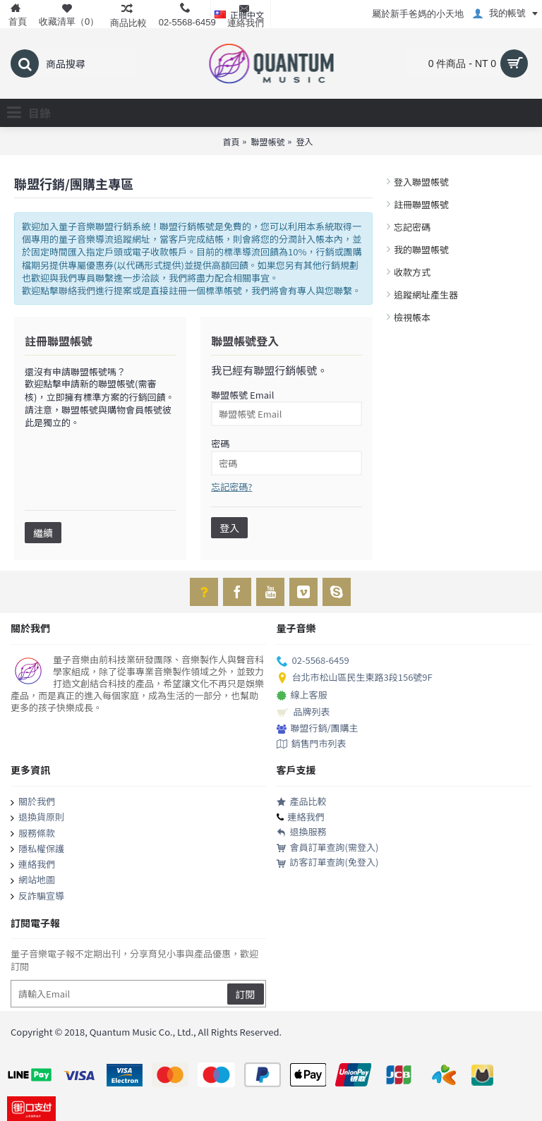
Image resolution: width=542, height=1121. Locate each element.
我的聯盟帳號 (421, 249)
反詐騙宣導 (37, 897)
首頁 (230, 141)
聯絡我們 (77, 290)
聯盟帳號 (267, 141)
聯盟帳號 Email (242, 394)
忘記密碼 (412, 227)
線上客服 (302, 695)
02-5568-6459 (313, 661)
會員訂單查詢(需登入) (328, 847)
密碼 (220, 443)
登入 (304, 141)
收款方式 (412, 272)
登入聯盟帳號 (421, 181)
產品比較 (302, 801)
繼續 (43, 533)
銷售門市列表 (312, 744)
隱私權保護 (37, 849)
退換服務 (302, 832)
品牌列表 (303, 712)
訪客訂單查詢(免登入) (328, 862)
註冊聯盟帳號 (421, 204)
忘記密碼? (231, 486)
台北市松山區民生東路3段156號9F (355, 678)
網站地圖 (33, 880)
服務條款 (33, 834)
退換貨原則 (37, 818)
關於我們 (33, 802)
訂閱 (245, 994)
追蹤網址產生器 (426, 294)
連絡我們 (33, 865)
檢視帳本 (412, 317)
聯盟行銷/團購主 (318, 728)
